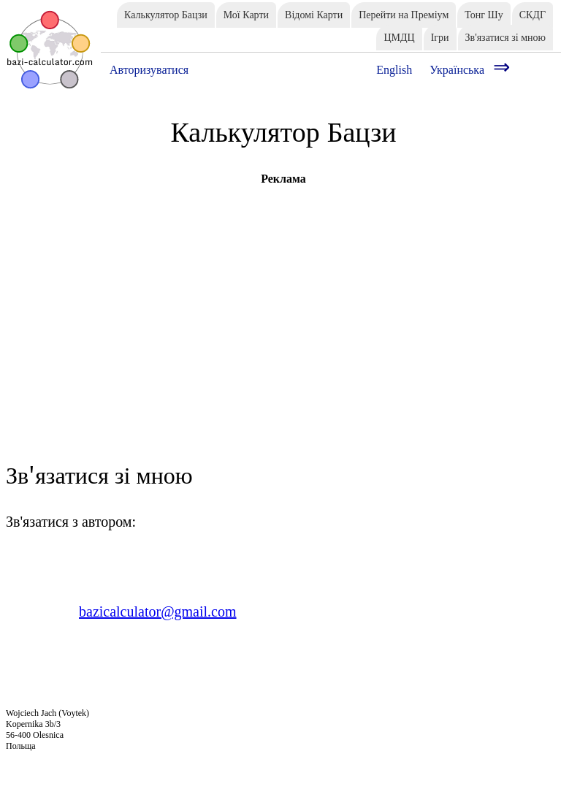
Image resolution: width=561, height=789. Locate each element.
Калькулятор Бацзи (165, 14)
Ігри (440, 37)
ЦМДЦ (398, 37)
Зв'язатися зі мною (505, 37)
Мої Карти (246, 14)
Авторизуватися (149, 70)
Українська (457, 70)
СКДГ (532, 14)
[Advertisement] (283, 288)
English (394, 70)
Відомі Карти (314, 14)
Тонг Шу (484, 14)
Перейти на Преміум (404, 14)
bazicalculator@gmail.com (158, 611)
